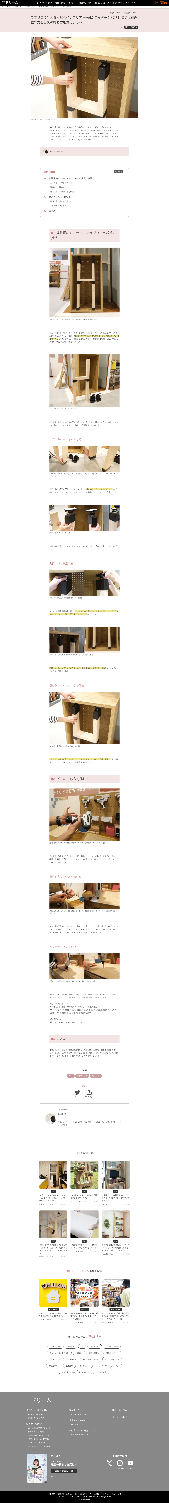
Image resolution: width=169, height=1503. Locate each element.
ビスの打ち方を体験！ (60, 197)
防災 (117, 1365)
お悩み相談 (72, 1359)
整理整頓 (69, 1365)
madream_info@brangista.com (100, 1497)
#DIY (71, 1076)
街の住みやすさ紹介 (36, 1414)
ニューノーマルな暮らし (59, 1353)
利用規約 (52, 1494)
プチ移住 (70, 1346)
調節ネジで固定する (58, 187)
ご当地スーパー (55, 1359)
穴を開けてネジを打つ (59, 206)
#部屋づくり (82, 1076)
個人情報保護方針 (81, 1494)
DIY (17, 7)
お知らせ (85, 1372)
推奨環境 (61, 1494)
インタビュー (85, 1365)
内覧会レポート (112, 1353)
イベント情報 (101, 1372)
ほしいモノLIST (103, 1365)
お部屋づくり (54, 1365)
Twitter (77, 1094)
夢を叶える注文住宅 (36, 1431)
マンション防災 (112, 1346)
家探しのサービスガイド (37, 1442)
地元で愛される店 (69, 1372)
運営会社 (69, 1494)
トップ (3, 7)
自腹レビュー (55, 1346)
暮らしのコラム (118, 3)
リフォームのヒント (79, 1414)
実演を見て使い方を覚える (61, 201)
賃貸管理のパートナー (79, 1434)
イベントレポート (112, 1359)
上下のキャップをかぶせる (61, 183)
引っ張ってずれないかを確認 (62, 192)
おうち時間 (94, 1346)
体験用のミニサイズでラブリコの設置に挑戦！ (71, 178)
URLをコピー (89, 1094)
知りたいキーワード (91, 1359)
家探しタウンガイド (36, 1418)
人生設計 (78, 1353)
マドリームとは (131, 3)
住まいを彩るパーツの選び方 (39, 1446)
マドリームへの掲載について (111, 1494)
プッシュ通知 (94, 1494)
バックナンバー (57, 1476)
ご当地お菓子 (94, 1353)
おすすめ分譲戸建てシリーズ (39, 1428)
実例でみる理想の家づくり (38, 1435)
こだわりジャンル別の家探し (39, 1439)
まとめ (52, 211)
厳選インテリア (77, 1424)
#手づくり (96, 1076)
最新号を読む (64, 1470)
